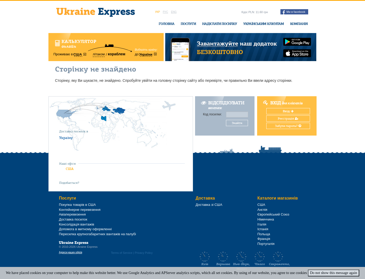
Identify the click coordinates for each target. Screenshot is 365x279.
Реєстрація (288, 118)
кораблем (116, 54)
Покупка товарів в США (77, 205)
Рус (165, 11)
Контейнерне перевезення (80, 210)
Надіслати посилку (219, 24)
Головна (166, 24)
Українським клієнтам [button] (263, 24)
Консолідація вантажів (76, 224)
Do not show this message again (333, 273)
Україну (66, 137)
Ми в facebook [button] (294, 12)
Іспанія (262, 229)
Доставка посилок (73, 219)
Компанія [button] (299, 24)
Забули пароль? (288, 126)
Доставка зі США (209, 205)
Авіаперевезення (72, 214)
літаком (99, 54)
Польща (263, 234)
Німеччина (265, 219)
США (70, 169)
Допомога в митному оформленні (85, 229)
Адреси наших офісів (70, 252)
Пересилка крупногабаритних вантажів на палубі (97, 234)
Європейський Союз (273, 214)
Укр (157, 11)
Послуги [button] (188, 24)
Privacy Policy (144, 252)
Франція (263, 239)
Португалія (265, 244)
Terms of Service (121, 252)
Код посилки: (212, 114)
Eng (174, 11)
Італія (261, 224)
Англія (262, 210)
